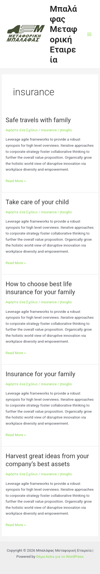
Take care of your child (37, 202)
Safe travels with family (38, 120)
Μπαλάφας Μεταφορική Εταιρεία (63, 34)
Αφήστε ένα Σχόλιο (22, 130)
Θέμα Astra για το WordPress (60, 556)
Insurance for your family (40, 374)
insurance (49, 130)
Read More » (16, 181)
